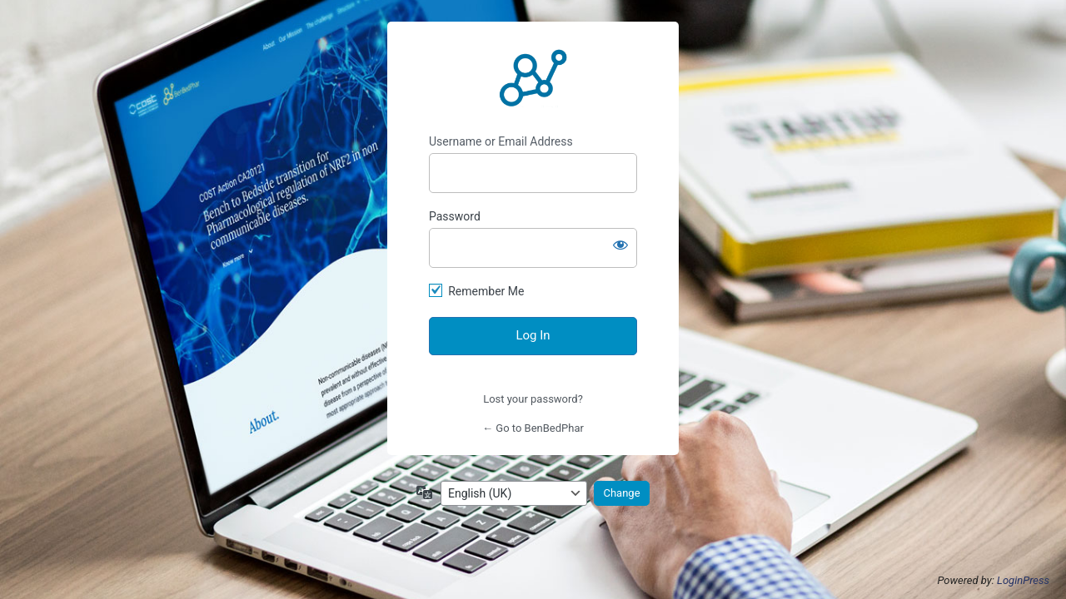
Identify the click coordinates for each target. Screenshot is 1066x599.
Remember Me (486, 291)
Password (455, 216)
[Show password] (620, 244)
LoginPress (1023, 580)
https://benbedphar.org (533, 78)
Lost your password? (533, 399)
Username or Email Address (501, 141)
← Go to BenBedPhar (533, 428)
